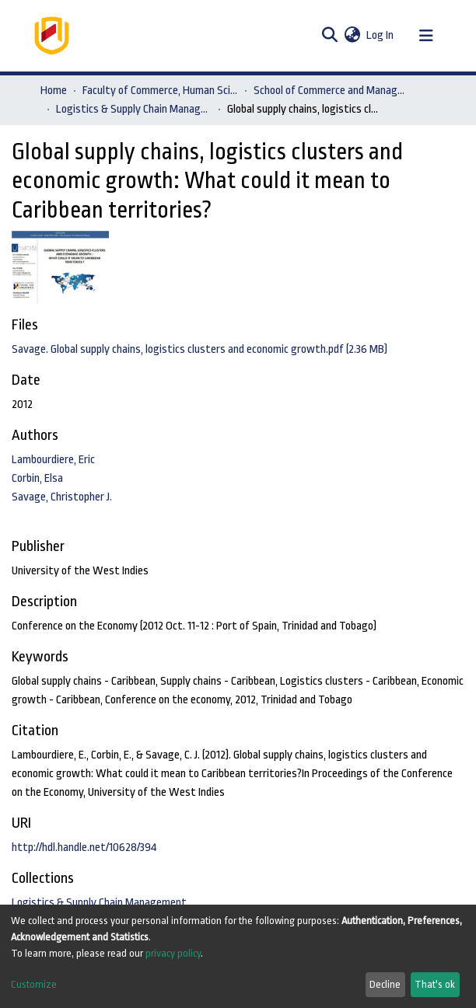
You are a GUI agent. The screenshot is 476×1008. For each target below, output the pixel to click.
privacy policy (173, 953)
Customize (34, 984)
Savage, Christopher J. (62, 497)
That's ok (435, 984)
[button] (352, 35)
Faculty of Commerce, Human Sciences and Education (160, 90)
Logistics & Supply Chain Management (134, 109)
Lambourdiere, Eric (53, 459)
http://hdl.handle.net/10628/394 (84, 847)
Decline (385, 984)
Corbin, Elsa (37, 478)
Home (53, 90)
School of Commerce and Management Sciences (331, 90)
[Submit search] (329, 35)
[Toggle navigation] (426, 35)
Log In (380, 35)
